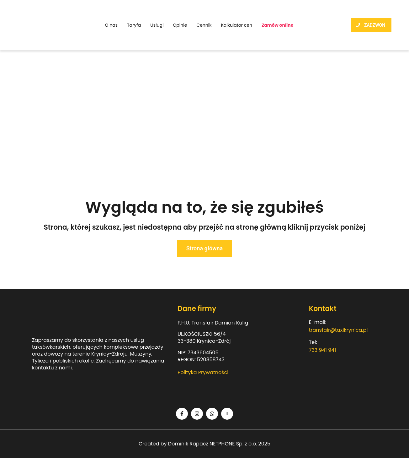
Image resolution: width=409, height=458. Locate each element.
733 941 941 (322, 350)
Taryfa (134, 25)
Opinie (180, 25)
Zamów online (277, 25)
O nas (111, 25)
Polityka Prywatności (203, 372)
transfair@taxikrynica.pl (338, 330)
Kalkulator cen (236, 25)
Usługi (156, 25)
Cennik (203, 25)
